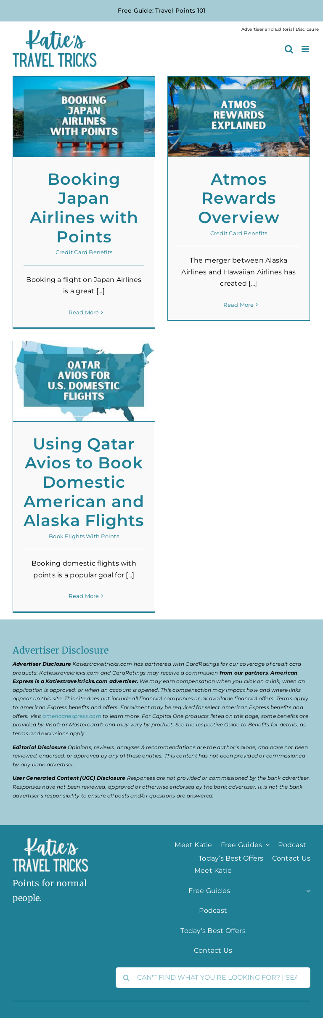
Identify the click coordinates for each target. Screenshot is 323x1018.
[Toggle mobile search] (289, 49)
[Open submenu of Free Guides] (266, 844)
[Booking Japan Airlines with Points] (84, 117)
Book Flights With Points (84, 536)
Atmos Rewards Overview (239, 198)
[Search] (126, 977)
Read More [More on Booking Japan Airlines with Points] (84, 312)
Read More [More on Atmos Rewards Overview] (238, 311)
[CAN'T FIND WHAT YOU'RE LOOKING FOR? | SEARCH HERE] (213, 977)
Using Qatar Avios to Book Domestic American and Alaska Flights (84, 482)
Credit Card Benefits (84, 252)
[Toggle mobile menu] (306, 49)
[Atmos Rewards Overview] (239, 117)
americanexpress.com (71, 716)
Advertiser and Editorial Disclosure (280, 29)
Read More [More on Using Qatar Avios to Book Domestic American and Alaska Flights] (84, 596)
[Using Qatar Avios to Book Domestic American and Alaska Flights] (84, 381)
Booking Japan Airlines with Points (84, 208)
